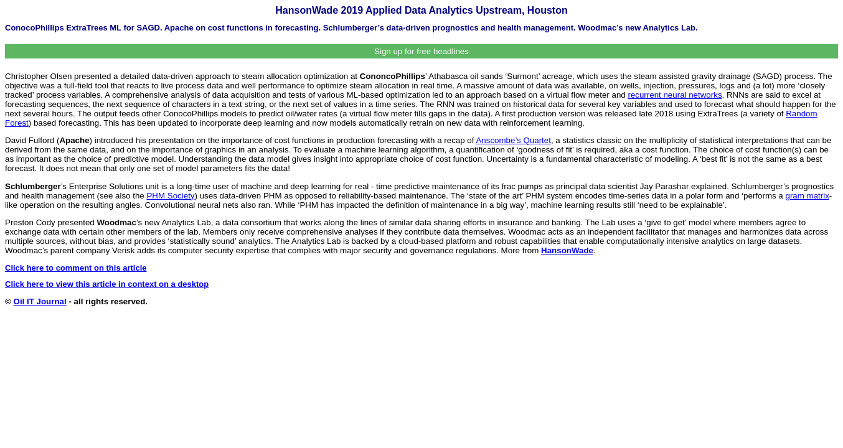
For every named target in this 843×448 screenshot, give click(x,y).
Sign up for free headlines (421, 51)
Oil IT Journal (40, 301)
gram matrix (807, 195)
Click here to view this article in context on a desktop (107, 284)
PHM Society (170, 195)
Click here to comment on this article (76, 268)
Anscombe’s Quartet (513, 140)
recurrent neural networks (675, 95)
